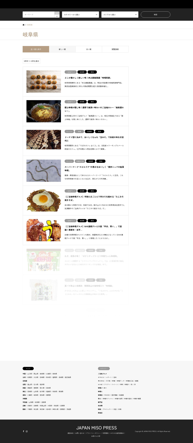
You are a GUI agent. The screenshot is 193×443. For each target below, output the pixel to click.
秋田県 (55, 391)
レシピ (100, 384)
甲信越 (25, 402)
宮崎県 (42, 377)
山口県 (29, 374)
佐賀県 (29, 377)
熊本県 (48, 377)
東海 (24, 395)
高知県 (48, 388)
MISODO (107, 395)
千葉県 (29, 409)
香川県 (42, 388)
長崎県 (61, 377)
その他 (108, 381)
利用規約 (106, 433)
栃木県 (48, 409)
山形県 (36, 391)
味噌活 (100, 395)
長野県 (43, 402)
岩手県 (42, 391)
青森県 (61, 391)
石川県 (36, 384)
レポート (109, 377)
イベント (101, 377)
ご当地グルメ (102, 374)
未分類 (100, 406)
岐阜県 (36, 395)
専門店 (100, 402)
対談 (114, 409)
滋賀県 (62, 406)
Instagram (27, 431)
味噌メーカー (102, 388)
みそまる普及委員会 (117, 433)
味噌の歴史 (128, 398)
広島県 (48, 374)
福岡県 (55, 377)
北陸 (24, 384)
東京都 (42, 409)
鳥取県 (55, 374)
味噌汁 (127, 384)
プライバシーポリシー (93, 433)
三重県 (29, 395)
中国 (24, 374)
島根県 (42, 374)
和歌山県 (43, 406)
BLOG (156, 4)
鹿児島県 (68, 377)
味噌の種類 (137, 398)
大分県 (36, 377)
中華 (121, 384)
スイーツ (115, 384)
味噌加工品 (129, 381)
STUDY (132, 4)
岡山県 (36, 374)
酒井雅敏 (114, 395)
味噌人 (100, 391)
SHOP (168, 4)
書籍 (136, 381)
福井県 (42, 384)
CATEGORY (106, 4)
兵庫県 (36, 406)
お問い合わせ (79, 433)
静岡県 (48, 395)
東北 (24, 391)
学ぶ (99, 398)
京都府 (29, 406)
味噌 (113, 381)
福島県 (48, 391)
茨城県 (69, 409)
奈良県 (56, 406)
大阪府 (50, 406)
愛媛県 (36, 388)
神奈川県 (55, 409)
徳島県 (29, 388)
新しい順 (62, 49)
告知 (114, 377)
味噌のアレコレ (108, 398)
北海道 (25, 381)
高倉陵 (121, 395)
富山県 (29, 384)
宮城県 (29, 391)
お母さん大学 (95, 436)
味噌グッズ (120, 381)
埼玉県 (36, 409)
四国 (24, 388)
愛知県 (42, 395)
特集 (99, 409)
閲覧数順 (115, 49)
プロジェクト (107, 409)
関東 (24, 409)
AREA (120, 4)
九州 (24, 377)
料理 (119, 409)
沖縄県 (25, 398)
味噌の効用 (118, 398)
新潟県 (37, 402)
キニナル (101, 381)
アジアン (107, 384)
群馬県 (62, 409)
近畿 (24, 406)
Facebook (23, 431)
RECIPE (144, 4)
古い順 (88, 49)
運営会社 (70, 433)
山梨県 (31, 402)
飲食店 (100, 413)
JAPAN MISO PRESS (96, 427)
